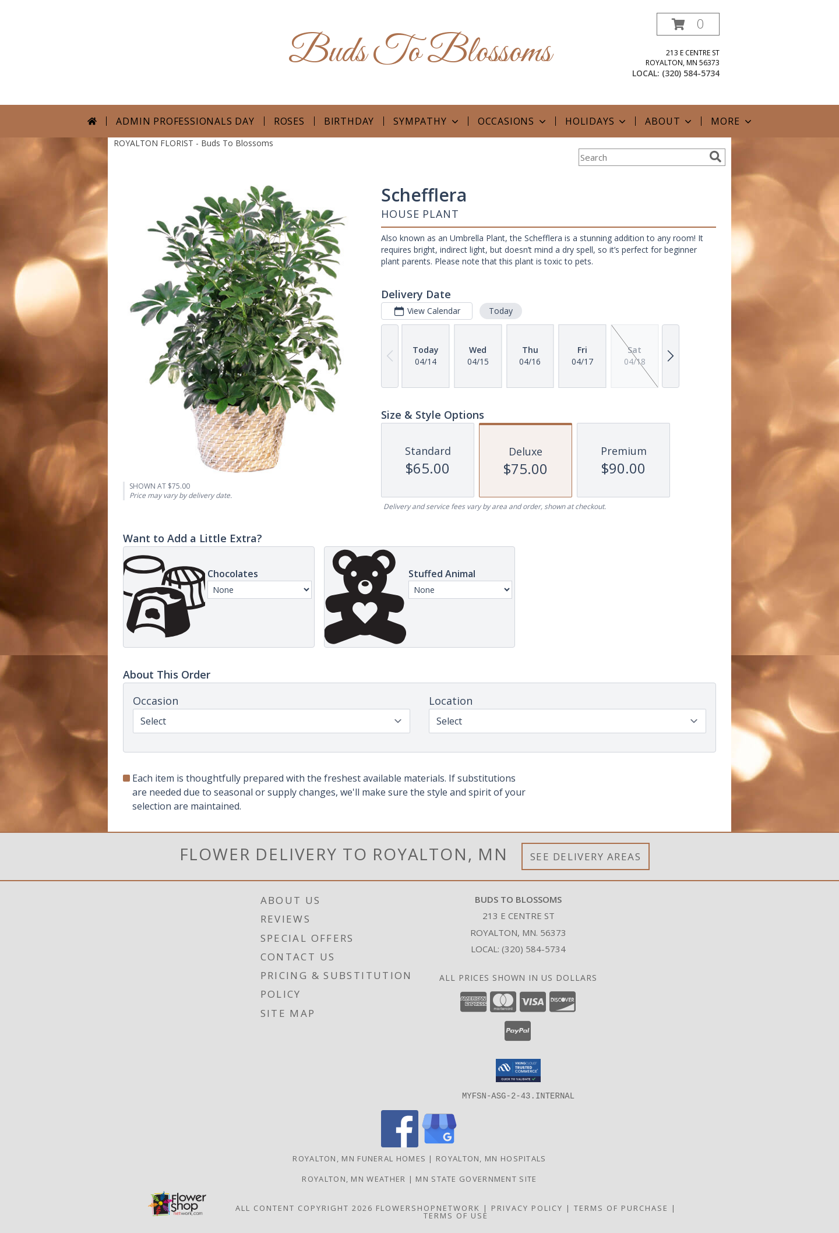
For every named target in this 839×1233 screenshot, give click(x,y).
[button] (688, 24)
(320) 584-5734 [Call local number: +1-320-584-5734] (691, 73)
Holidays (596, 121)
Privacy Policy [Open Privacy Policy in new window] (527, 1207)
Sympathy (426, 121)
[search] (715, 156)
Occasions (513, 121)
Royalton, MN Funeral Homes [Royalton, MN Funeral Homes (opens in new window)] (359, 1158)
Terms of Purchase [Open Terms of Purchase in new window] (621, 1207)
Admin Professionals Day (185, 121)
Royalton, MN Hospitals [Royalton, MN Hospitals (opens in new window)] (491, 1158)
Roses (289, 121)
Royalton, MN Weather (354, 1178)
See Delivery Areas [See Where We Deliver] (585, 856)
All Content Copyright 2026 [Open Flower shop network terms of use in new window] (304, 1207)
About (669, 121)
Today (501, 310)
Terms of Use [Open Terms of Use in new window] (456, 1215)
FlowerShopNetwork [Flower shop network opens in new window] (428, 1207)
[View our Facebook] (399, 1143)
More (732, 121)
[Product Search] (641, 157)
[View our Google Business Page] (439, 1143)
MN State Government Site (476, 1178)
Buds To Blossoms (419, 52)
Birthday (349, 121)
